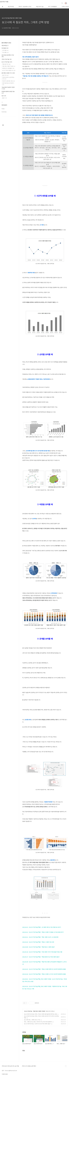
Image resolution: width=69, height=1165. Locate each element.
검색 (62, 3)
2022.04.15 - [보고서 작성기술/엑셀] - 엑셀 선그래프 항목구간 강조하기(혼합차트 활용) (44, 1007)
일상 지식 (5, 75)
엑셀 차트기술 (39, 6)
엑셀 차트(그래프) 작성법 (39, 1097)
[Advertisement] (44, 508)
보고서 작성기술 (28, 1097)
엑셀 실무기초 (6, 64)
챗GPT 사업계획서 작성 (25, 6)
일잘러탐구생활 (4, 2)
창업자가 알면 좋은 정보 (8, 81)
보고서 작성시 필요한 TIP (8, 70)
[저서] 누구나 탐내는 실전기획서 (29, 1152)
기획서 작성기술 (6, 59)
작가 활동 (5, 52)
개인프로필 (11, 6)
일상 (4, 95)
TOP (66, 1152)
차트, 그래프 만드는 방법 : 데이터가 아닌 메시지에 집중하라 (38, 1108)
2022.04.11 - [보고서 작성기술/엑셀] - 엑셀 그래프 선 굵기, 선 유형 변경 (40, 975)
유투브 (3, 125)
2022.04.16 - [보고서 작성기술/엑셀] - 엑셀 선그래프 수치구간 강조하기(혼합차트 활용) (44, 1012)
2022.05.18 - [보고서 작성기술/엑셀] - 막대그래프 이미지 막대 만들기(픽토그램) (42, 990)
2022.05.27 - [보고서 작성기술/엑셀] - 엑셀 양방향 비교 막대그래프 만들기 (41, 994)
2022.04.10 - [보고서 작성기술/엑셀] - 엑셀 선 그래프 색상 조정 (38, 980)
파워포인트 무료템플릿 (8, 68)
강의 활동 (5, 50)
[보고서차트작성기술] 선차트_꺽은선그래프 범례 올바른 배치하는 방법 (40, 1100)
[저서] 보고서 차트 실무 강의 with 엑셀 (10, 1152)
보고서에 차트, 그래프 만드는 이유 (32, 1106)
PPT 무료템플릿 (52, 6)
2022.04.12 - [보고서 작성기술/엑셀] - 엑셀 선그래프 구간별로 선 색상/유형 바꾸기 (43, 970)
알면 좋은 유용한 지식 (8, 73)
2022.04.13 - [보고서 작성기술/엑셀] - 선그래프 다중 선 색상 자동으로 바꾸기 (41, 965)
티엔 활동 (5, 48)
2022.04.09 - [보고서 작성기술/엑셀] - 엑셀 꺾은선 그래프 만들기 (38, 985)
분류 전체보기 (6, 43)
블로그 (4, 98)
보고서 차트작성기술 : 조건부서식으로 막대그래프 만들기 (37, 1110)
